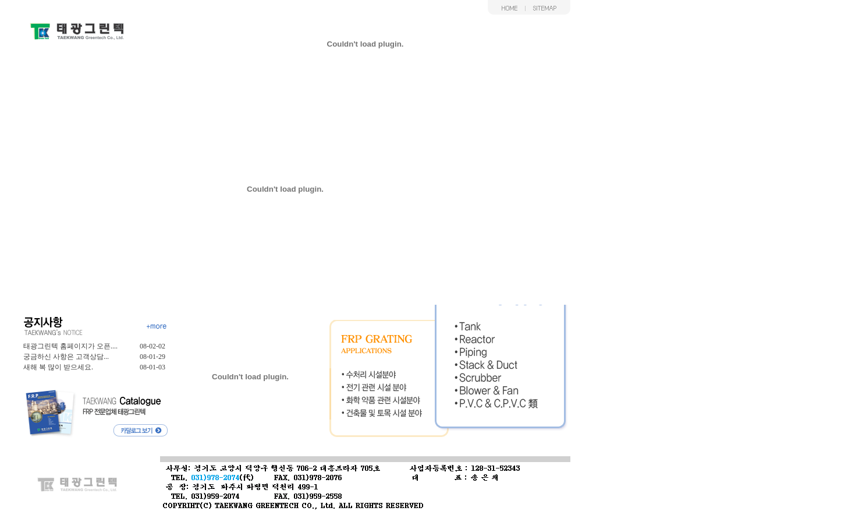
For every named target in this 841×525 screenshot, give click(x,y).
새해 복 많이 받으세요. (58, 367)
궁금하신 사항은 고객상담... (66, 357)
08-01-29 (152, 357)
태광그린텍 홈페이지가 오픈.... (70, 346)
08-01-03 (152, 367)
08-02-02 (152, 346)
